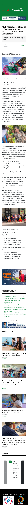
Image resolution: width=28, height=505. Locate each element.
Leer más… (4, 358)
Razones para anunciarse (17, 492)
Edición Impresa (7, 3)
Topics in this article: (7, 53)
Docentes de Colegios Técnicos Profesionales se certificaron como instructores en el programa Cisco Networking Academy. (13, 441)
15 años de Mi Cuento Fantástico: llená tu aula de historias (13, 411)
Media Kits (5, 494)
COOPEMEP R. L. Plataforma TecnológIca (14, 297)
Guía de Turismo (13, 494)
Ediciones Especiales (19, 3)
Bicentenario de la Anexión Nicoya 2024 (11, 54)
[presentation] (5, 472)
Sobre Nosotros (6, 492)
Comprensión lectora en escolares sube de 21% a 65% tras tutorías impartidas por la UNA (13, 383)
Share (22, 45)
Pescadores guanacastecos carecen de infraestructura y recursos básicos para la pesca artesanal (15, 309)
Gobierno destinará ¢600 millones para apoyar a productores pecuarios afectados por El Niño (15, 314)
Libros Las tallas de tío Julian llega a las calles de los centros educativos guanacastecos (14, 300)
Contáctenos (22, 494)
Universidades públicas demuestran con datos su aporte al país (14, 354)
